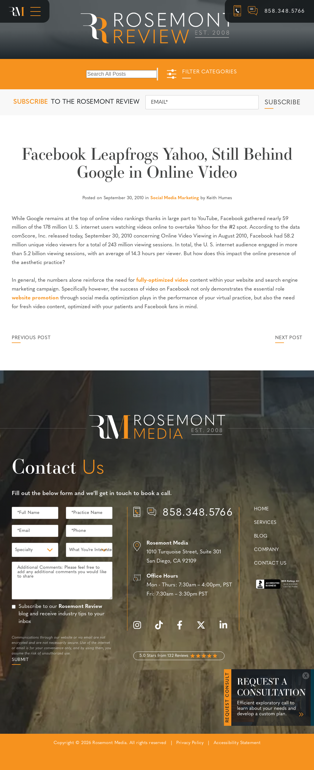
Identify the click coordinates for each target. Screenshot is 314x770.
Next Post (288, 338)
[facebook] (182, 628)
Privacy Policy (190, 743)
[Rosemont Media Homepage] (16, 11)
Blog (261, 536)
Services (265, 522)
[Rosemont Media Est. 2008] (157, 428)
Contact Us (270, 563)
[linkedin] (226, 628)
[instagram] (140, 628)
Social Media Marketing (174, 198)
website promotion (35, 298)
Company (266, 550)
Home (261, 509)
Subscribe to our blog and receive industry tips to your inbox (61, 614)
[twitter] (204, 628)
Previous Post (31, 338)
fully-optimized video (162, 280)
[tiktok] (162, 628)
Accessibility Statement (237, 743)
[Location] (183, 552)
